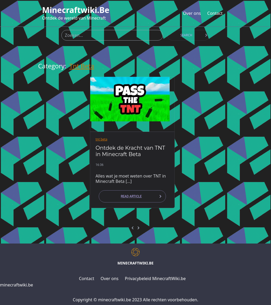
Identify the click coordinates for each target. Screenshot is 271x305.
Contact (215, 13)
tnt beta (81, 66)
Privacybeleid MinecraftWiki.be (155, 278)
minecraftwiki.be (75, 10)
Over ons (192, 13)
